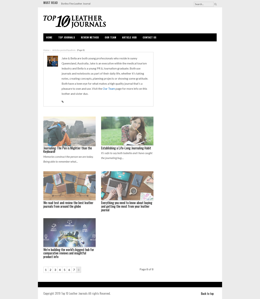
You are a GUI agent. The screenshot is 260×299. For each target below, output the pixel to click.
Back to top (209, 293)
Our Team (110, 37)
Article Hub (129, 37)
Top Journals (66, 37)
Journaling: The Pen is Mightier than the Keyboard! (67, 150)
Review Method (90, 37)
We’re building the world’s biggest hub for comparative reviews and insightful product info (68, 253)
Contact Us (149, 37)
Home (49, 37)
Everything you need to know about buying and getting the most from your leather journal (126, 206)
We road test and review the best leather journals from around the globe (68, 204)
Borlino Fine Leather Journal (75, 3)
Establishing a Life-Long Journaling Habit (126, 148)
